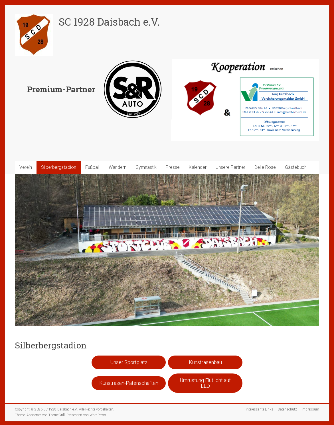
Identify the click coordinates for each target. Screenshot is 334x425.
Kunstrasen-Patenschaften (128, 383)
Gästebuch (296, 167)
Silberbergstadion (58, 167)
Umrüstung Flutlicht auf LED (205, 383)
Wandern (117, 167)
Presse (173, 167)
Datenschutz (287, 409)
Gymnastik (146, 167)
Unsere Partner (230, 167)
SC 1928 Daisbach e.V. (109, 21)
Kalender (198, 167)
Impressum (310, 409)
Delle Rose (265, 167)
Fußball (92, 167)
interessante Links (259, 409)
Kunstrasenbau (205, 362)
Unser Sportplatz (128, 362)
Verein (25, 167)
